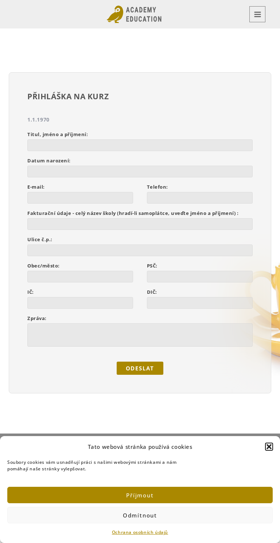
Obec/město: (43, 265)
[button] (269, 446)
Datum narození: (49, 160)
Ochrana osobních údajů (140, 532)
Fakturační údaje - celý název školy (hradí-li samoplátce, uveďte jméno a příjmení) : (132, 213)
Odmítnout (140, 515)
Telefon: (157, 187)
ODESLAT (140, 368)
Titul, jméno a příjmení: (57, 134)
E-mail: (36, 187)
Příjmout (139, 495)
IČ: (30, 292)
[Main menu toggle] (257, 14)
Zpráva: (37, 318)
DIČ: (152, 292)
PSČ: (152, 265)
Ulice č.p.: (39, 239)
